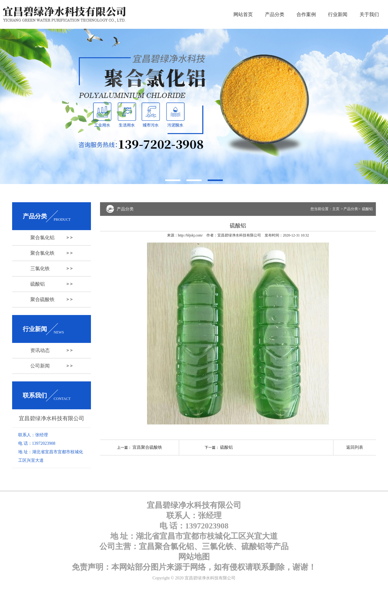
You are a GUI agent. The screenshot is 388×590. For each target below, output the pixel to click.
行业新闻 (337, 14)
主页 (336, 209)
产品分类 (274, 14)
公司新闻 (40, 365)
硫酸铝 (37, 284)
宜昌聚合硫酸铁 (147, 447)
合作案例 (306, 14)
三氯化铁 (40, 268)
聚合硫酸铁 (42, 299)
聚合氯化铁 (42, 253)
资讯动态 (40, 350)
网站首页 (243, 14)
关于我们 (369, 14)
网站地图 (194, 556)
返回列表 (354, 447)
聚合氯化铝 (42, 237)
